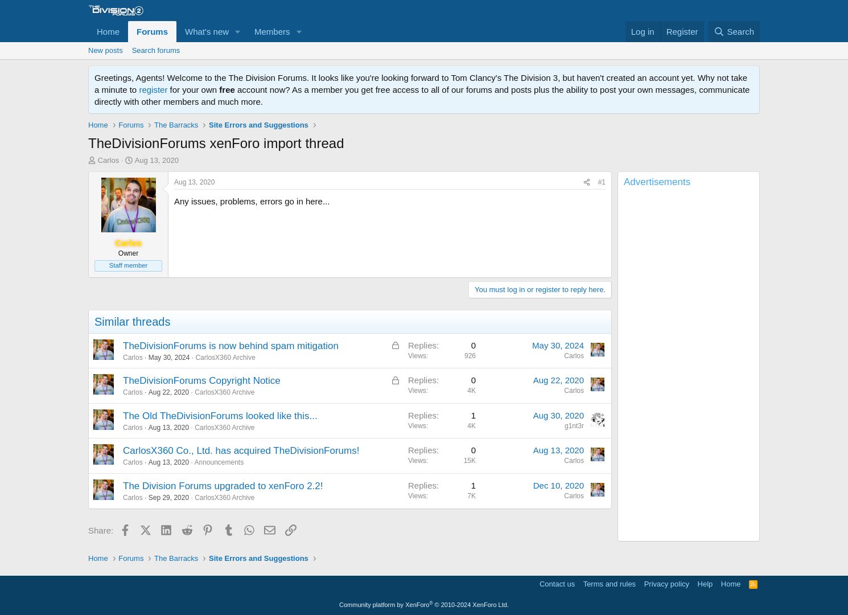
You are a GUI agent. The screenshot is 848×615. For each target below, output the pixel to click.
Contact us (557, 584)
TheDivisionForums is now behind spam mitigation (231, 346)
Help (705, 584)
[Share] (586, 182)
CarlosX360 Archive (225, 358)
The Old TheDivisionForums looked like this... (220, 416)
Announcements (219, 462)
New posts (105, 50)
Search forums (156, 50)
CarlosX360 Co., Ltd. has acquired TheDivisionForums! (241, 450)
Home (108, 31)
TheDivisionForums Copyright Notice (202, 380)
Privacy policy (666, 584)
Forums (152, 31)
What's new (207, 31)
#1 (602, 182)
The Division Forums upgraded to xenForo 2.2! (223, 486)
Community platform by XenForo (424, 604)
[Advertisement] (689, 367)
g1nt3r (574, 426)
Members (272, 31)
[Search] (734, 31)
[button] (238, 31)
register (153, 90)
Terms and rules (609, 584)
